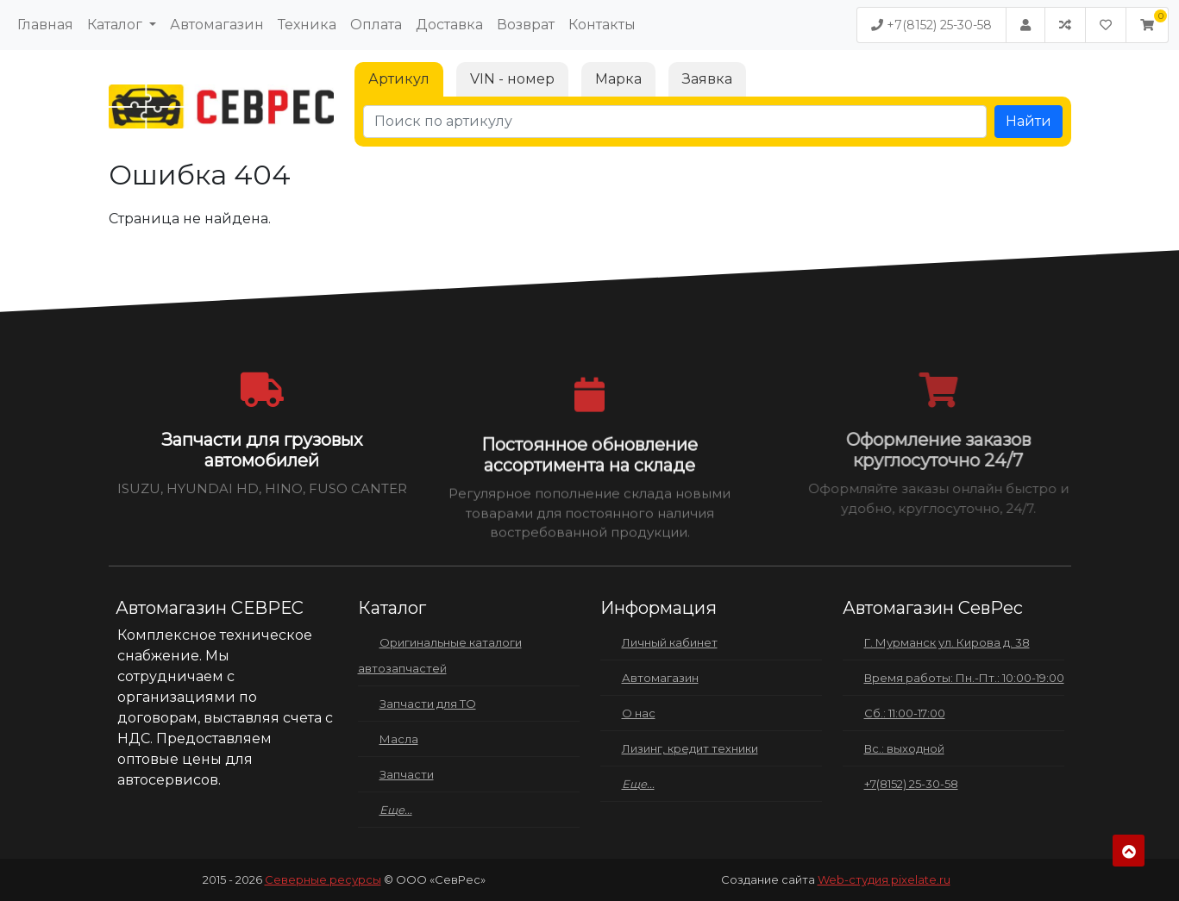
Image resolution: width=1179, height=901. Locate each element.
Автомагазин (217, 24)
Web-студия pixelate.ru (884, 879)
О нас (638, 713)
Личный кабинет (670, 642)
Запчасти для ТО (427, 703)
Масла (398, 739)
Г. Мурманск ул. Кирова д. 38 (947, 642)
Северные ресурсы (323, 879)
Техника (307, 24)
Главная (45, 24)
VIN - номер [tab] (512, 79)
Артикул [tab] (399, 79)
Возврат (526, 24)
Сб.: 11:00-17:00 (904, 713)
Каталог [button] (116, 24)
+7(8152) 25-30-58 (931, 25)
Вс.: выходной (904, 748)
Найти (1028, 121)
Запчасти (406, 774)
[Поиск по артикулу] (675, 121)
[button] (1147, 25)
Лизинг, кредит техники (690, 748)
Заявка (707, 79)
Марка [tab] (618, 79)
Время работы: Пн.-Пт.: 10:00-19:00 (964, 678)
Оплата (376, 24)
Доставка (449, 24)
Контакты (602, 24)
